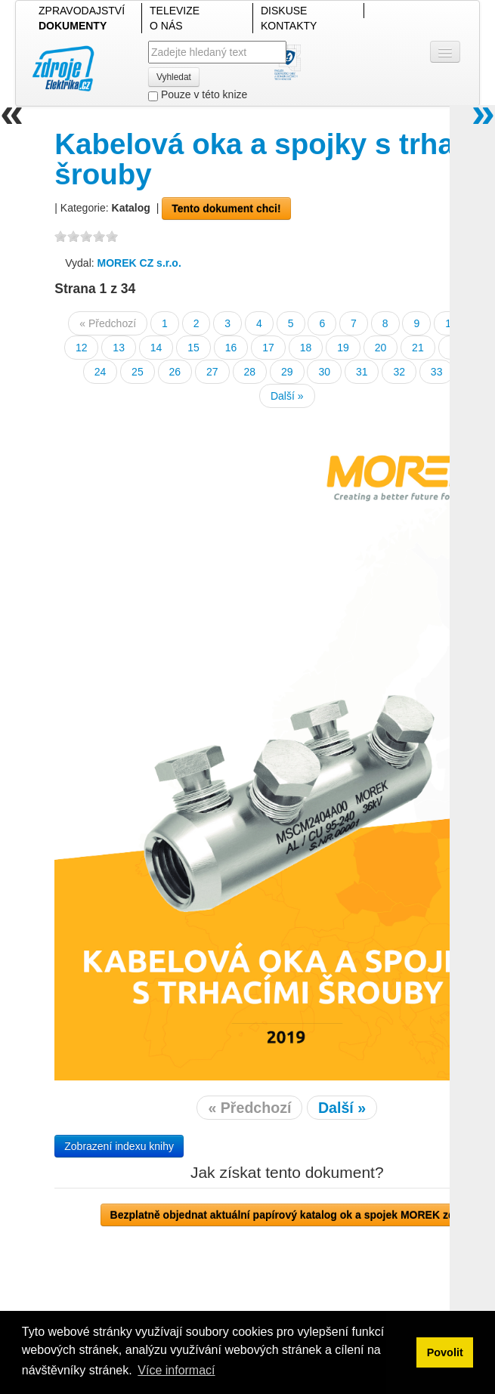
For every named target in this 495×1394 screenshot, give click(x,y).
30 (324, 372)
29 (287, 372)
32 (399, 372)
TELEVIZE (175, 11)
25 (137, 372)
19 (343, 348)
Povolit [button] (445, 1352)
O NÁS (166, 26)
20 (381, 348)
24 (100, 372)
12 (82, 348)
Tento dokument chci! (226, 208)
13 (119, 348)
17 (268, 348)
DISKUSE (284, 11)
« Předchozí (107, 323)
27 (212, 372)
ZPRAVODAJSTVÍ (82, 11)
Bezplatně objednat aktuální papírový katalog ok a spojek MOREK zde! (287, 1215)
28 (250, 372)
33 (437, 372)
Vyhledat (173, 77)
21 (418, 348)
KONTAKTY (289, 26)
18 (306, 348)
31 (362, 372)
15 (193, 348)
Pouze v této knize (197, 94)
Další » (287, 396)
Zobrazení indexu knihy (119, 1146)
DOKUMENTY (73, 26)
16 (231, 348)
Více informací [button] (176, 1370)
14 (156, 348)
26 (175, 372)
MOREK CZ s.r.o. (139, 263)
